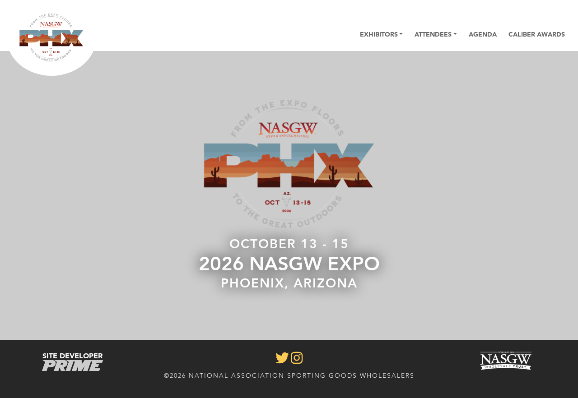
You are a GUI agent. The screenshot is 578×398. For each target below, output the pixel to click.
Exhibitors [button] (379, 34)
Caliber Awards (536, 34)
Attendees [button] (433, 34)
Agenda (483, 34)
